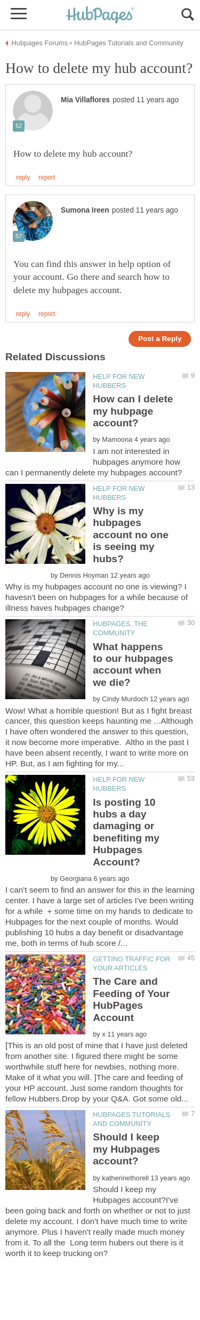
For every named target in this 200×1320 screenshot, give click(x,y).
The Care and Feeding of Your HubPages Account (131, 999)
